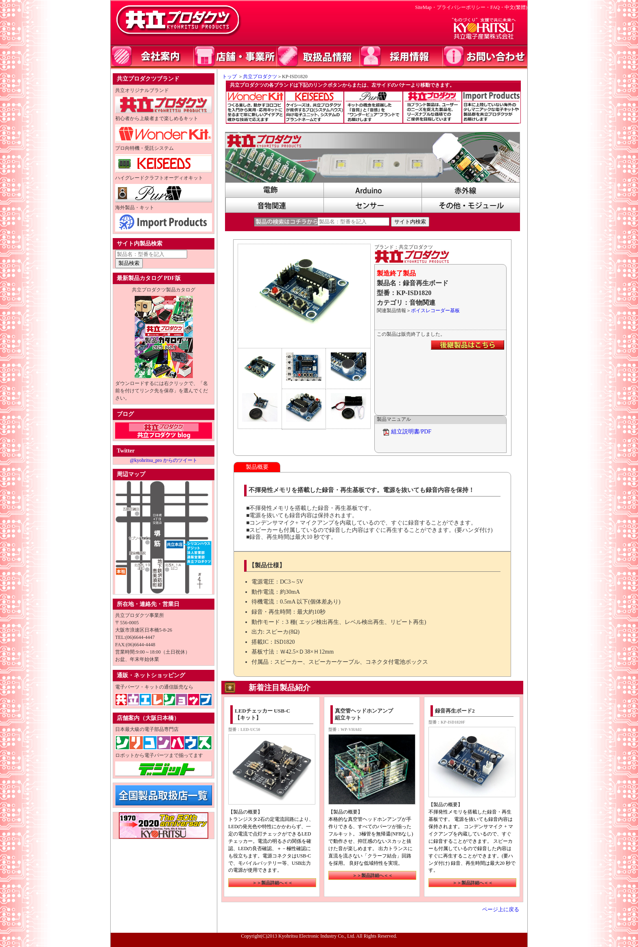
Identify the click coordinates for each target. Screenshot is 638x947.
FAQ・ (497, 7)
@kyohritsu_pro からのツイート (163, 460)
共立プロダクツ (260, 76)
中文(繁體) (516, 7)
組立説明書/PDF (411, 432)
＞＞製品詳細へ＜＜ (272, 882)
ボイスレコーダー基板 (435, 310)
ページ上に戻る (500, 909)
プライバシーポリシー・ (463, 7)
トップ (227, 76)
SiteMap (423, 7)
